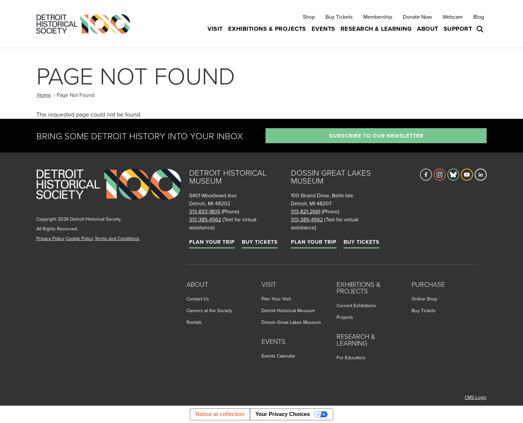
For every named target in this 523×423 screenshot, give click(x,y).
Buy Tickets (339, 16)
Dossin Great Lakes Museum (291, 322)
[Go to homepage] (108, 191)
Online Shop (424, 298)
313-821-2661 (305, 211)
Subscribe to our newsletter (376, 136)
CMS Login (476, 397)
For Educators (351, 357)
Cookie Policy (79, 238)
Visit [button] (215, 28)
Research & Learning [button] (376, 28)
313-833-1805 (204, 211)
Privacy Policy (50, 238)
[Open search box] (481, 29)
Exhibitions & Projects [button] (267, 28)
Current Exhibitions (356, 305)
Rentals (194, 322)
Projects (345, 317)
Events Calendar (278, 356)
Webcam (453, 16)
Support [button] (458, 28)
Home (44, 94)
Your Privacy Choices (282, 414)
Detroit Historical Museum (288, 310)
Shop (309, 16)
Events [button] (323, 28)
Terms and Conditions (117, 238)
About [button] (427, 28)
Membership (377, 16)
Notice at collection (219, 414)
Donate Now (417, 16)
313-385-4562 (205, 219)
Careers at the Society (209, 310)
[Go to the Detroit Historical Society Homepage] (85, 23)
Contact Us (197, 298)
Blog (478, 16)
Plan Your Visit (276, 298)
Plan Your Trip (212, 242)
